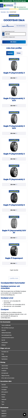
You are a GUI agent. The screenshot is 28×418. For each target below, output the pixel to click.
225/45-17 (3, 416)
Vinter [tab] (19, 53)
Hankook (3, 399)
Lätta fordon (4, 365)
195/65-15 (3, 411)
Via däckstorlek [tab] (20, 25)
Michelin (3, 384)
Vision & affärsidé (5, 325)
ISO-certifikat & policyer (7, 327)
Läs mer (13, 78)
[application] (25, 415)
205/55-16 (3, 413)
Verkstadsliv (4, 342)
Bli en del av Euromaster (7, 378)
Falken (3, 397)
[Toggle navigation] (1, 5)
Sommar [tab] (10, 53)
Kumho (3, 394)
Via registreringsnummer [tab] (8, 26)
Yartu (2, 402)
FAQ (2, 354)
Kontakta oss (4, 351)
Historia (3, 330)
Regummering (5, 375)
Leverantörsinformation (7, 337)
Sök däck (13, 42)
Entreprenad (4, 373)
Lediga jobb (4, 356)
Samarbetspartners (6, 335)
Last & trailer (4, 368)
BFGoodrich (4, 392)
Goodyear (4, 389)
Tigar (2, 404)
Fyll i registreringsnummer (8, 31)
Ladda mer (14, 278)
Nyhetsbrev (4, 359)
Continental (4, 387)
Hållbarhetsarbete (6, 332)
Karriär (3, 340)
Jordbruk (3, 370)
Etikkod (3, 345)
